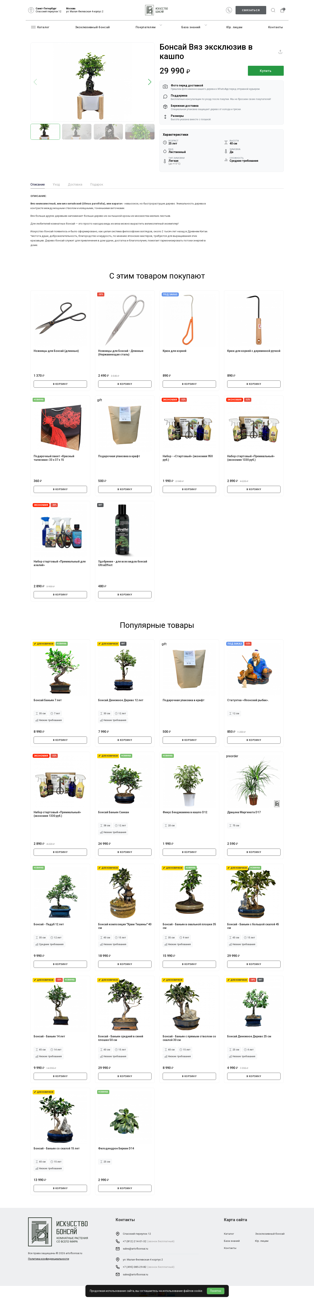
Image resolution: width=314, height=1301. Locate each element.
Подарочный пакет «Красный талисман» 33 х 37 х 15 (54, 458)
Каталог (40, 27)
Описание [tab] (37, 184)
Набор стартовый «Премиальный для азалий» (60, 563)
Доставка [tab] (75, 184)
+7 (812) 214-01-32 (135, 1241)
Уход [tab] (56, 184)
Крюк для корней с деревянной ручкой (253, 350)
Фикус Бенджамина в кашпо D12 (185, 812)
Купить (266, 71)
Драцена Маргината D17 (244, 812)
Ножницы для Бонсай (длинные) (56, 350)
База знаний (190, 27)
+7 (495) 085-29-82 (135, 1266)
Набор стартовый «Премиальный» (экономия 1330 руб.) (251, 458)
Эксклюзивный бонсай (92, 27)
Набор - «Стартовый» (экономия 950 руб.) (188, 458)
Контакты (275, 27)
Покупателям (146, 27)
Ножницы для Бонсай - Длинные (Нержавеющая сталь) (120, 352)
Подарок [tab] (96, 184)
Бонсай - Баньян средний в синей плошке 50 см (120, 1038)
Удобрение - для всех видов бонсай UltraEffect (122, 563)
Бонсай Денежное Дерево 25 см (249, 1036)
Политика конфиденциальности (48, 1258)
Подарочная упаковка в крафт (119, 456)
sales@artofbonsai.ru (135, 1248)
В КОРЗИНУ (60, 384)
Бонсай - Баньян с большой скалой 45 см (253, 926)
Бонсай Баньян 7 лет (48, 700)
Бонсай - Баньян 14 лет (49, 1036)
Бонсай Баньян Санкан (113, 812)
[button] (150, 82)
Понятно (215, 1290)
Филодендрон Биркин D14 (116, 1148)
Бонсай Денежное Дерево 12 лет (120, 700)
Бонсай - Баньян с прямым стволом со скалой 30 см (189, 1038)
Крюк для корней (174, 350)
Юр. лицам (234, 27)
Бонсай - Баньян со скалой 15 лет (57, 1148)
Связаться (251, 10)
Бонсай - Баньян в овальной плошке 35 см (189, 926)
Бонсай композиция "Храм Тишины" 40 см (124, 926)
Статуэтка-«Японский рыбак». (248, 700)
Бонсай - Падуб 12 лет (49, 924)
